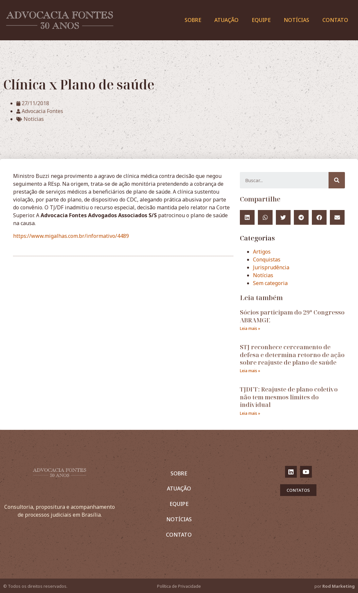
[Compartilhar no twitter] (283, 217)
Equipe (261, 20)
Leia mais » (250, 328)
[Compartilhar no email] (337, 217)
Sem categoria (270, 283)
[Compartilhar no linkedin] (247, 217)
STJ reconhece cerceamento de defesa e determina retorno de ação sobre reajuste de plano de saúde (292, 354)
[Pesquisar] (337, 180)
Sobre (193, 20)
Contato (335, 20)
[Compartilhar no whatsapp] (265, 217)
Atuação (226, 20)
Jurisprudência (271, 267)
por (334, 586)
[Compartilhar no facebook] (319, 217)
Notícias (296, 20)
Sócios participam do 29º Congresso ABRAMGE (292, 316)
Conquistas (266, 259)
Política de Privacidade (179, 586)
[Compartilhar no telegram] (301, 217)
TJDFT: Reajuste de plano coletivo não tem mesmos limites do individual (289, 397)
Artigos (262, 251)
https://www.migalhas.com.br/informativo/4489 (71, 235)
